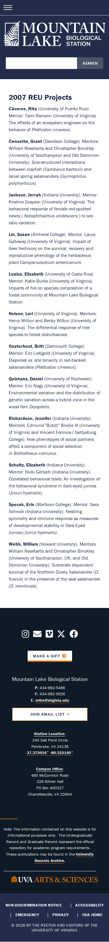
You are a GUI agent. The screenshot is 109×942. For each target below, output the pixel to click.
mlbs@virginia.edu (52, 700)
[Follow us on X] (61, 635)
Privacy (60, 914)
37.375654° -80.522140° (50, 752)
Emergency (27, 914)
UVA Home (92, 914)
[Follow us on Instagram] (25, 635)
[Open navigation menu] (7, 7)
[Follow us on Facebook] (73, 635)
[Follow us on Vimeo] (49, 635)
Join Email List (47, 714)
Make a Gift (46, 656)
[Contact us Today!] (37, 635)
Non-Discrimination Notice (34, 905)
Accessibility (89, 905)
